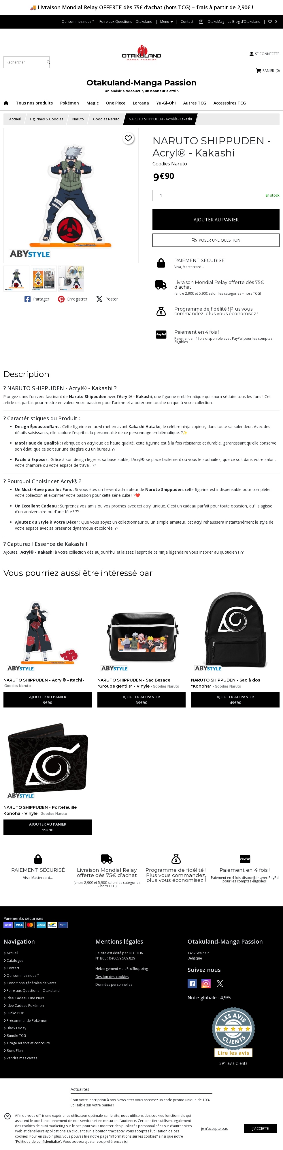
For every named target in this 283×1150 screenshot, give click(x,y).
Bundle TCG (14, 1035)
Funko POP (13, 1013)
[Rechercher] (48, 62)
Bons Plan (13, 1050)
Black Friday (14, 1028)
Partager (36, 299)
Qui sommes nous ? (21, 975)
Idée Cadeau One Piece (24, 998)
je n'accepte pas (214, 1128)
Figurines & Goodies (46, 119)
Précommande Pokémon (25, 1020)
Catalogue (13, 960)
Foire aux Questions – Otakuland (31, 990)
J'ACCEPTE (260, 1128)
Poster (107, 299)
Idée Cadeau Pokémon (23, 1005)
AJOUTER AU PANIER (216, 219)
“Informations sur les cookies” (133, 1136)
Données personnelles (113, 984)
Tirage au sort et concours (26, 1043)
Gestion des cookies (112, 976)
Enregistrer (72, 299)
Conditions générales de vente (29, 983)
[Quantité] (163, 195)
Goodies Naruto (106, 119)
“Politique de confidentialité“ (38, 1141)
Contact (187, 21)
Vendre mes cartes (20, 1058)
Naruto (78, 119)
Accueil (15, 119)
